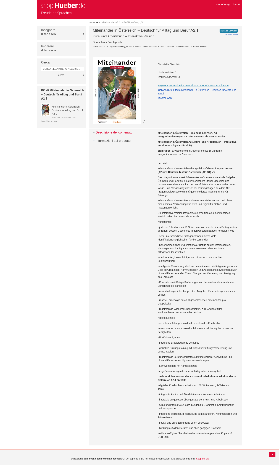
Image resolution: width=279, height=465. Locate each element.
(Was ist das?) (231, 34)
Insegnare (48, 32)
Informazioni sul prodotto (112, 141)
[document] (139, 459)
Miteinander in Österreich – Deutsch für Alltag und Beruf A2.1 (67, 110)
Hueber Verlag (223, 4)
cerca (61, 75)
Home (92, 22)
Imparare (48, 48)
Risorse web (165, 98)
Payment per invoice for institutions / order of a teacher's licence (193, 85)
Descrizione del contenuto (113, 132)
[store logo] (63, 8)
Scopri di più (202, 458)
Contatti (236, 4)
